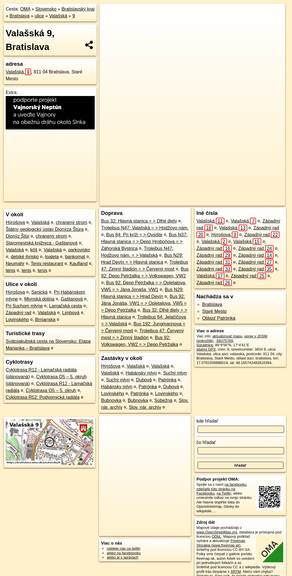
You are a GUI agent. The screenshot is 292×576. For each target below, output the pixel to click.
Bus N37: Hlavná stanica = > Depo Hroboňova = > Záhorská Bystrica (144, 241)
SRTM (235, 571)
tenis (10, 270)
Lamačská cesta (65, 305)
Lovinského (17, 319)
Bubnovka (111, 400)
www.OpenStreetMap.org (216, 532)
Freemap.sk (208, 201)
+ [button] (109, 13)
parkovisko (79, 249)
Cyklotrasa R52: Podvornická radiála (43, 397)
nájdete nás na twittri (123, 548)
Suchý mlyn (175, 373)
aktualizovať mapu (227, 336)
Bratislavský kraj (78, 9)
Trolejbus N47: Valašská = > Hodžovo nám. (144, 227)
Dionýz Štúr (17, 236)
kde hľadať (207, 421)
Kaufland (79, 263)
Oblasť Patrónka (218, 318)
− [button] (109, 22)
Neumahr (15, 263)
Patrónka (167, 379)
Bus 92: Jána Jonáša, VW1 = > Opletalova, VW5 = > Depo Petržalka (143, 303)
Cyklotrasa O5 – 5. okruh (51, 390)
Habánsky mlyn (141, 373)
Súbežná (163, 400)
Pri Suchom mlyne (24, 305)
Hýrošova (15, 222)
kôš (33, 249)
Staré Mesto (214, 311)
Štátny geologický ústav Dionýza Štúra (45, 229)
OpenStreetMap (179, 201)
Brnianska (45, 319)
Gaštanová (72, 299)
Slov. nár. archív (145, 407)
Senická (39, 292)
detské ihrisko (25, 256)
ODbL (216, 536)
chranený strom (71, 222)
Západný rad (18, 312)
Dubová (144, 379)
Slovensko (45, 9)
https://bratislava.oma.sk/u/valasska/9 (256, 201)
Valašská (58, 15)
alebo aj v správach (122, 557)
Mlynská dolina (39, 299)
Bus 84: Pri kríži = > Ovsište (134, 234)
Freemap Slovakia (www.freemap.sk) (220, 543)
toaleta (52, 256)
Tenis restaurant (47, 263)
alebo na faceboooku (124, 553)
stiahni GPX (206, 349)
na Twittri (223, 493)
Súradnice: (205, 345)
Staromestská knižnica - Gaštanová (42, 243)
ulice (39, 15)
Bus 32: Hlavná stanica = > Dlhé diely (139, 221)
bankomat (75, 256)
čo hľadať (206, 442)
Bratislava (19, 15)
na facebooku (235, 484)
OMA (25, 9)
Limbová (70, 312)
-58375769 (224, 341)
